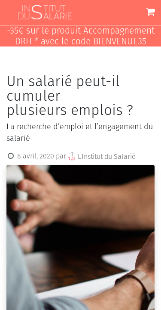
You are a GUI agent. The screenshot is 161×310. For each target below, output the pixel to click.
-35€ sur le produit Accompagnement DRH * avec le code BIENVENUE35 (81, 36)
